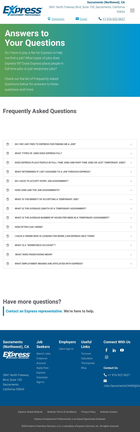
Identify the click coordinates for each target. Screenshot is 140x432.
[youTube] (122, 350)
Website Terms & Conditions (62, 411)
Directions (58, 19)
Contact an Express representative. (34, 311)
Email (83, 19)
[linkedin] (114, 350)
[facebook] (107, 350)
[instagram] (107, 357)
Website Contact (108, 411)
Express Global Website (30, 411)
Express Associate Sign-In (42, 377)
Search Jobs (43, 353)
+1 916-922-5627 (114, 19)
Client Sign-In (66, 348)
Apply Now (42, 367)
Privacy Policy (88, 411)
